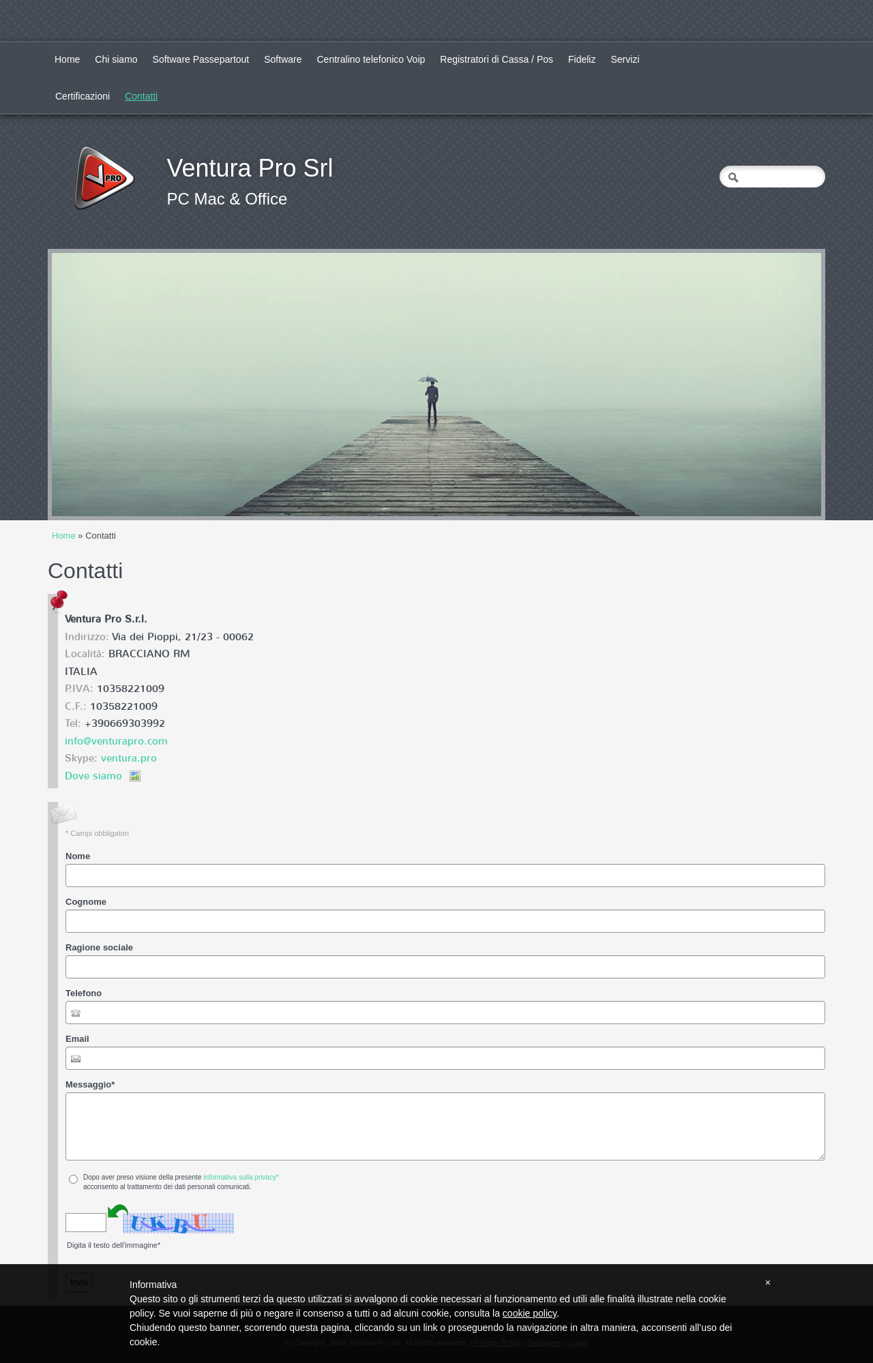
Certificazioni (82, 96)
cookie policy (530, 1313)
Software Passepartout (201, 59)
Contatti (141, 96)
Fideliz (581, 59)
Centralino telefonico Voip (371, 59)
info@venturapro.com (116, 741)
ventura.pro (129, 758)
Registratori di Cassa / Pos (496, 59)
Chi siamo (116, 59)
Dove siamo (93, 776)
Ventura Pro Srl (249, 168)
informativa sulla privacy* (241, 1177)
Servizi (624, 59)
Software (282, 59)
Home (67, 59)
